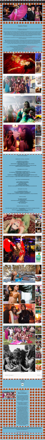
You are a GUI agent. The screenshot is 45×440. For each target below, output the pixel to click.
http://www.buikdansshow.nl (32, 50)
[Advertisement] (22, 438)
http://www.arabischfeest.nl (29, 47)
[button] (9, 376)
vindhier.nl (22, 382)
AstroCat (22, 434)
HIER (27, 429)
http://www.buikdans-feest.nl (28, 48)
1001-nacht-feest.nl (31, 212)
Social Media (22, 380)
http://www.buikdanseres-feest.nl (29, 49)
